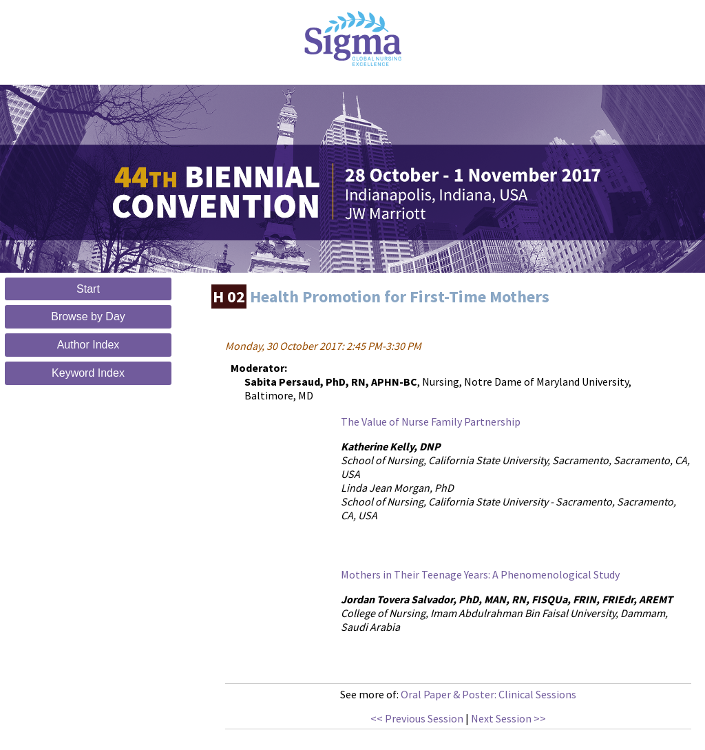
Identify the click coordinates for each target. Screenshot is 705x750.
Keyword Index (88, 373)
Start (88, 289)
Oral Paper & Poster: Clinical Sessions (488, 694)
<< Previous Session (416, 718)
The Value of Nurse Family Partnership (430, 421)
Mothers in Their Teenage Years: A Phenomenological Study (480, 574)
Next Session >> (508, 718)
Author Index (88, 345)
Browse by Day (88, 316)
